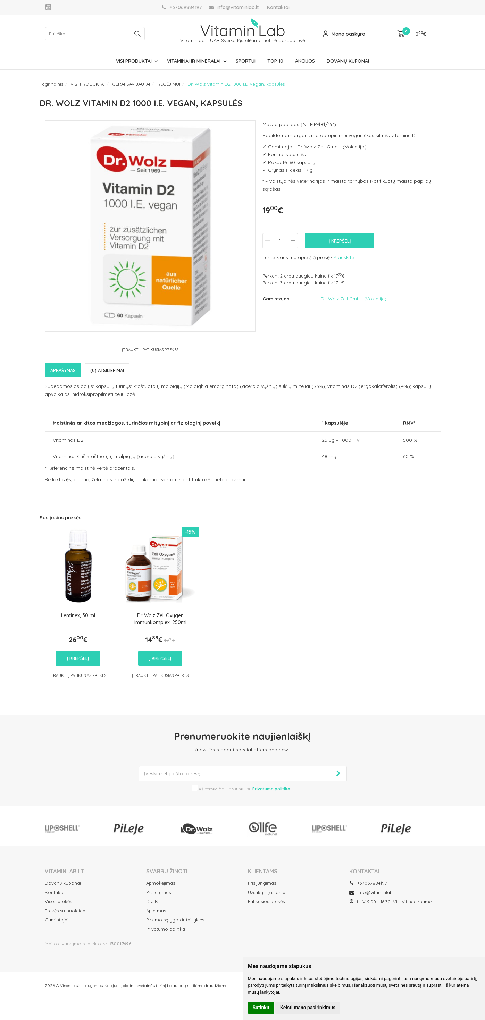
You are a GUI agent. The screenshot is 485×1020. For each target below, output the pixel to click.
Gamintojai (56, 920)
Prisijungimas (262, 883)
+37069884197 (368, 883)
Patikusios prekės (266, 901)
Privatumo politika (165, 929)
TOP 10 (275, 61)
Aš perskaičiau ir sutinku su (244, 788)
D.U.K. (152, 901)
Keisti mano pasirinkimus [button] (307, 1007)
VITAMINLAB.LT (64, 871)
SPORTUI (246, 61)
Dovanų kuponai (63, 883)
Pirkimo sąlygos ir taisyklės (175, 920)
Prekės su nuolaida (65, 910)
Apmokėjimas (160, 883)
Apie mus (156, 910)
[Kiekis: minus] (267, 240)
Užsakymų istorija (266, 892)
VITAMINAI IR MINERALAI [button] (193, 61)
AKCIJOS (305, 61)
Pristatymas (158, 892)
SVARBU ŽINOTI (166, 871)
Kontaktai (278, 7)
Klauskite (344, 257)
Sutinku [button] (261, 1007)
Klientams (262, 871)
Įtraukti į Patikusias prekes (150, 349)
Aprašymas (63, 370)
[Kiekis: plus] (293, 240)
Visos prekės (58, 901)
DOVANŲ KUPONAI (348, 61)
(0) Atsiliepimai (107, 370)
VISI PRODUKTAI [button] (134, 61)
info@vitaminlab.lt (372, 892)
